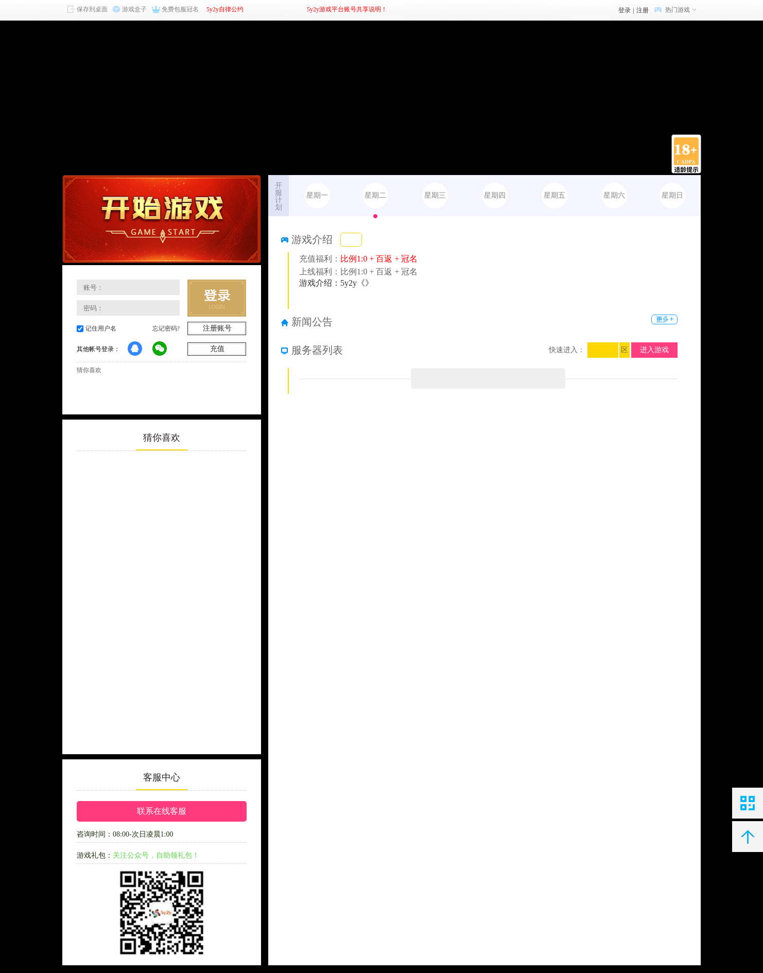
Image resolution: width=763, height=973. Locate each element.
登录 (624, 10)
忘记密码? (166, 328)
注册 (642, 10)
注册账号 (217, 328)
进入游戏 (654, 350)
